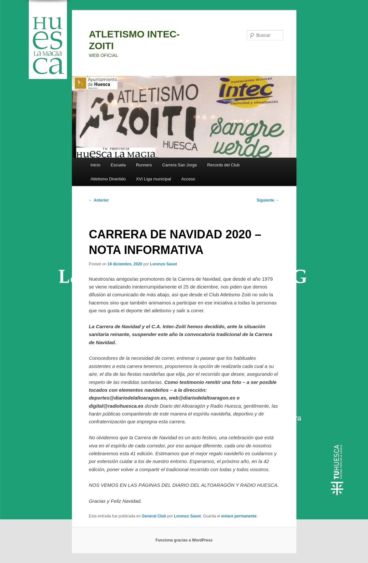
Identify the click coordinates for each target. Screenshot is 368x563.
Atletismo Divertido (108, 178)
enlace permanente (239, 516)
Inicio (95, 164)
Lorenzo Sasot (163, 264)
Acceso (188, 178)
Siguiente (268, 200)
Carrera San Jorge (179, 164)
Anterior (99, 200)
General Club (154, 516)
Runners (144, 164)
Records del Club (223, 164)
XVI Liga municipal (153, 178)
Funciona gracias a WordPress (184, 540)
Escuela (118, 164)
